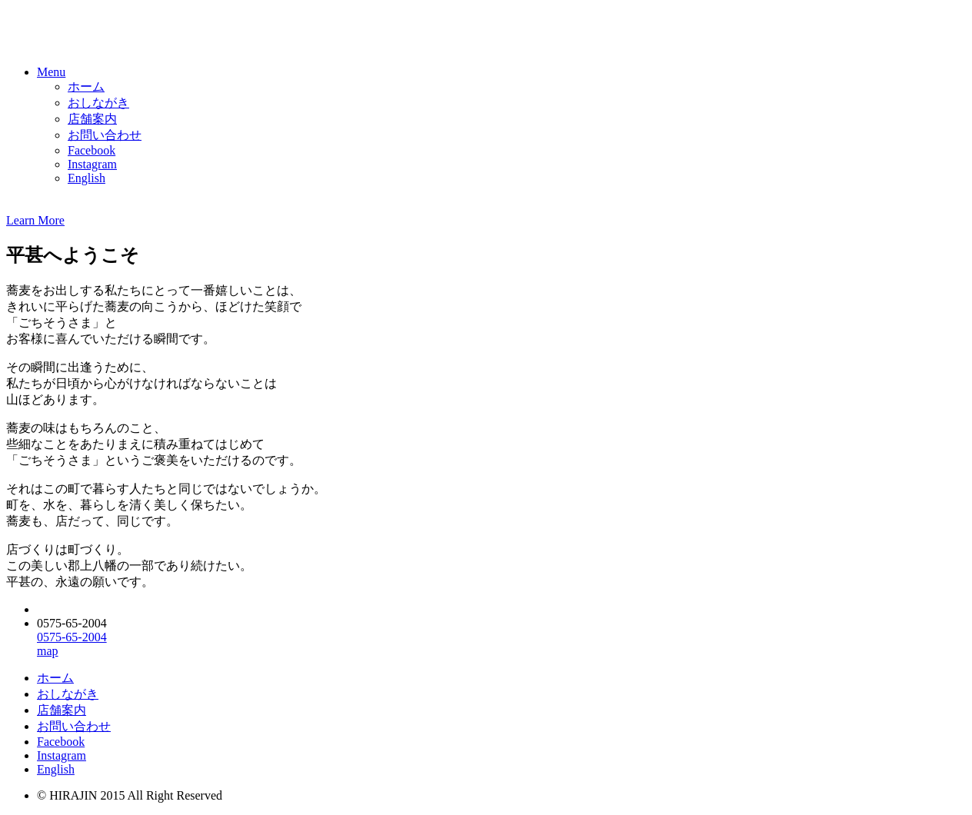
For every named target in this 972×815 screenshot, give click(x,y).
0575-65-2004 (72, 637)
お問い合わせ (104, 134)
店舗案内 (92, 118)
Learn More (35, 220)
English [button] (86, 178)
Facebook (91, 150)
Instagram (92, 164)
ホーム (86, 86)
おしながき (98, 102)
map (47, 650)
